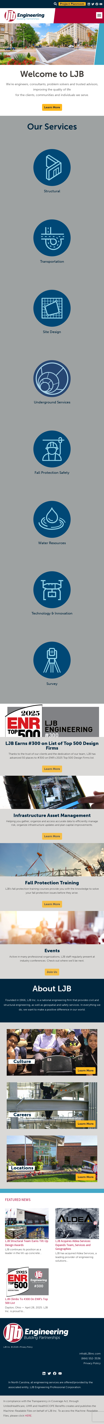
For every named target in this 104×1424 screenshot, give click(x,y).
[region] (52, 44)
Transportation (52, 261)
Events (52, 950)
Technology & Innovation (52, 613)
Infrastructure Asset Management (52, 815)
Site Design (52, 332)
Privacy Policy (26, 1347)
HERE (28, 1415)
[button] (99, 15)
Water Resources (52, 543)
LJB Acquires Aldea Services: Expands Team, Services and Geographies (73, 1245)
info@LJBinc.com (90, 1353)
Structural (52, 191)
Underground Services (52, 402)
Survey (52, 684)
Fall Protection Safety (52, 472)
